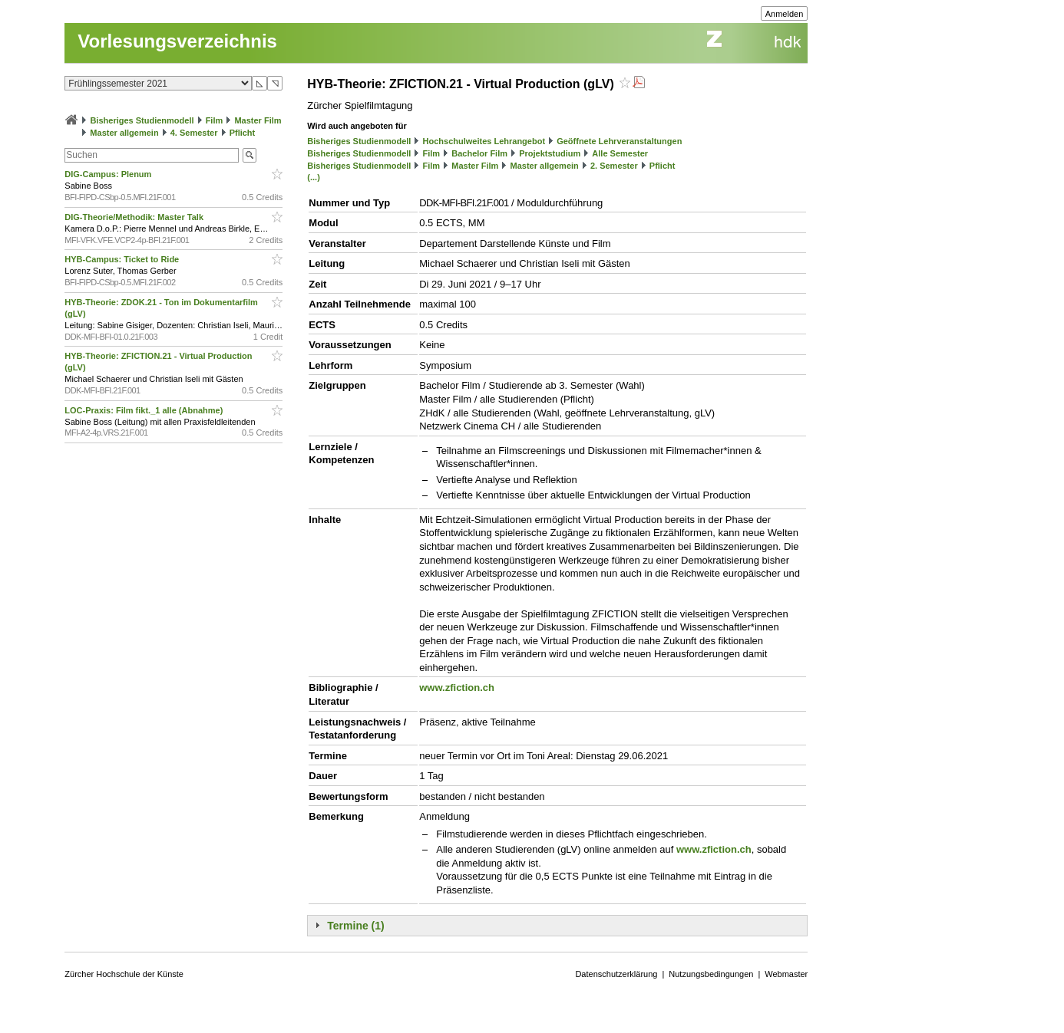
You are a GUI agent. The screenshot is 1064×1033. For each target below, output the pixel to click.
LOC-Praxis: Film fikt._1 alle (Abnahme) (144, 410)
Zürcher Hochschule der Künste (123, 974)
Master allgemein (124, 132)
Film (214, 120)
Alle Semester (620, 153)
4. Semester (194, 132)
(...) (313, 177)
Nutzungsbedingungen (711, 974)
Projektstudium (549, 153)
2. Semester (614, 165)
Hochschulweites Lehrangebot (484, 141)
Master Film (257, 120)
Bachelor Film (479, 153)
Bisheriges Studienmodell (141, 120)
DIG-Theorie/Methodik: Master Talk (135, 217)
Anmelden (784, 13)
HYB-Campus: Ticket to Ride (122, 259)
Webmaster (786, 974)
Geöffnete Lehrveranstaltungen (619, 141)
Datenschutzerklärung (616, 974)
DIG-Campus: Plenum (109, 174)
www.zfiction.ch (456, 687)
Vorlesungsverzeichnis (177, 41)
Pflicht (243, 132)
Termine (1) (355, 926)
